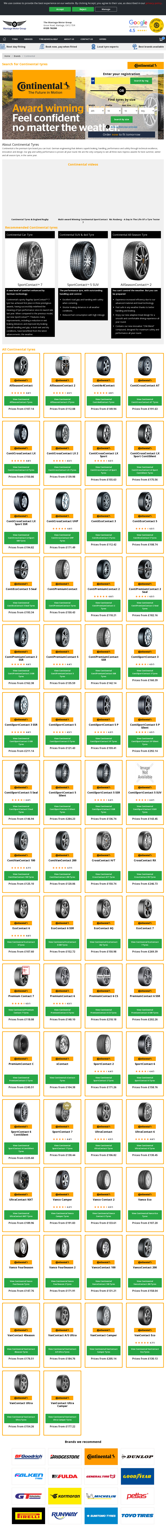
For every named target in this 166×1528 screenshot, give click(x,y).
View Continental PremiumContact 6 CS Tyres (104, 1011)
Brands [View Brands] (17, 56)
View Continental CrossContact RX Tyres (145, 875)
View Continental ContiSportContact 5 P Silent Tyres (144, 741)
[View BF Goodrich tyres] (28, 1456)
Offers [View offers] (102, 39)
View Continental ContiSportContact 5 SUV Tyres (145, 809)
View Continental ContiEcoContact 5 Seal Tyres (21, 604)
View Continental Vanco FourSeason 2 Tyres (62, 1282)
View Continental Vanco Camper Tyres (62, 1215)
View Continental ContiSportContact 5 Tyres (62, 740)
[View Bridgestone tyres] (65, 1456)
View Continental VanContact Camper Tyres (104, 1350)
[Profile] (113, 111)
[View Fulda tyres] (65, 1476)
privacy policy (154, 3)
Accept (60, 9)
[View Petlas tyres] (137, 1496)
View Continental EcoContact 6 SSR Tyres (62, 943)
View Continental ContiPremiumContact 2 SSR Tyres (21, 673)
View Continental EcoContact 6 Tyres (21, 943)
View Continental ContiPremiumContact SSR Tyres (103, 673)
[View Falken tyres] (28, 1476)
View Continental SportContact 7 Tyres (62, 1147)
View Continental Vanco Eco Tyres (145, 1215)
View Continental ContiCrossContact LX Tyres (21, 468)
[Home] (4, 39)
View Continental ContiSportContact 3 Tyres (145, 672)
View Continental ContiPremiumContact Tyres (62, 604)
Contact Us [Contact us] (87, 39)
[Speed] (147, 111)
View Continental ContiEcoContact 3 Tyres (103, 536)
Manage (106, 9)
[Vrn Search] (110, 81)
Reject (83, 9)
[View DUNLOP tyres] (137, 1456)
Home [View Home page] (7, 56)
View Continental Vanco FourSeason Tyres (21, 1282)
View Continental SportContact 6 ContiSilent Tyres (21, 1148)
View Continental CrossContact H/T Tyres (103, 875)
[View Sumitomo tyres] (101, 1515)
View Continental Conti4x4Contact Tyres (103, 400)
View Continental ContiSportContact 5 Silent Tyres (62, 809)
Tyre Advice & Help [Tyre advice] (48, 39)
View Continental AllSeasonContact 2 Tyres (62, 400)
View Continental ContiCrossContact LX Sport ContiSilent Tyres (145, 470)
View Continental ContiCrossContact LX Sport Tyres (103, 470)
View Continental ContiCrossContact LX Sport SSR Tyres (21, 538)
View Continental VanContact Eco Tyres (145, 1350)
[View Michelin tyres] (101, 1496)
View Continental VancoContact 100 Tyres (103, 1282)
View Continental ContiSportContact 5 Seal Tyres (21, 809)
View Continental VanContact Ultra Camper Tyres (62, 1418)
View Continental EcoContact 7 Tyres (145, 943)
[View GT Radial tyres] (28, 1496)
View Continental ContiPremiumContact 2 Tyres (103, 606)
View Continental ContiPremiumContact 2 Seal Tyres (144, 606)
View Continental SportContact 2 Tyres (103, 1079)
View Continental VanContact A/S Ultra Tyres (62, 1350)
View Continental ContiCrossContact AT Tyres (144, 400)
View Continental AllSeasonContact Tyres (21, 400)
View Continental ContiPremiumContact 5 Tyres (62, 673)
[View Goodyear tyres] (137, 1476)
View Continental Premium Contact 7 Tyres (21, 1011)
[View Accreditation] (156, 25)
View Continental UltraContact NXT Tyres (21, 1215)
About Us (69, 39)
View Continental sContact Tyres (62, 1079)
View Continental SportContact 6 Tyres (145, 1079)
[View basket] (161, 39)
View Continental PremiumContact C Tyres (21, 1079)
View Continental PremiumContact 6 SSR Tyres (144, 1011)
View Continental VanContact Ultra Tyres (21, 1418)
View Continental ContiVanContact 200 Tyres (62, 875)
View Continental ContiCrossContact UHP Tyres (62, 538)
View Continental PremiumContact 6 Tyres (62, 1011)
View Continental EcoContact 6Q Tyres (103, 943)
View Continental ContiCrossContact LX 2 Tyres (62, 468)
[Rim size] (130, 111)
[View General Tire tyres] (101, 1476)
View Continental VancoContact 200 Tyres (145, 1282)
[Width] (96, 111)
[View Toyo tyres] (137, 1515)
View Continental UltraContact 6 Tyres (145, 1147)
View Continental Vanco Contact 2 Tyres (103, 1215)
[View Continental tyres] (101, 1456)
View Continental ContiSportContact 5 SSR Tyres (103, 809)
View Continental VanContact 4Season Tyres (21, 1350)
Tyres (15, 39)
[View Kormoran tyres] (65, 1496)
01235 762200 (50, 28)
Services (28, 39)
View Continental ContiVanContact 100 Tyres (21, 875)
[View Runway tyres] (65, 1515)
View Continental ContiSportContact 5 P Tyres (103, 740)
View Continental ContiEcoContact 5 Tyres (145, 536)
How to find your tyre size (124, 126)
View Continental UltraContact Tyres (103, 1147)
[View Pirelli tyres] (28, 1515)
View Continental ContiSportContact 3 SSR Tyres (21, 741)
